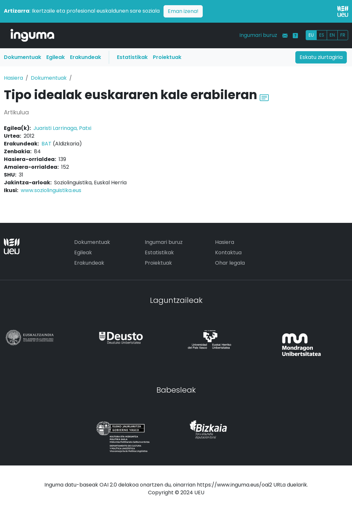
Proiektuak (167, 57)
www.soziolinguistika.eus (51, 190)
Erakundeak (85, 57)
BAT (46, 143)
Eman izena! (183, 11)
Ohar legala (230, 263)
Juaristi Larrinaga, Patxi (62, 128)
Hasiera (13, 78)
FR (342, 35)
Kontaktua (228, 252)
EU (311, 35)
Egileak (55, 57)
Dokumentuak (22, 57)
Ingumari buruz (258, 35)
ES (321, 35)
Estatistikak (132, 57)
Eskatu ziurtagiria (321, 57)
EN (332, 35)
